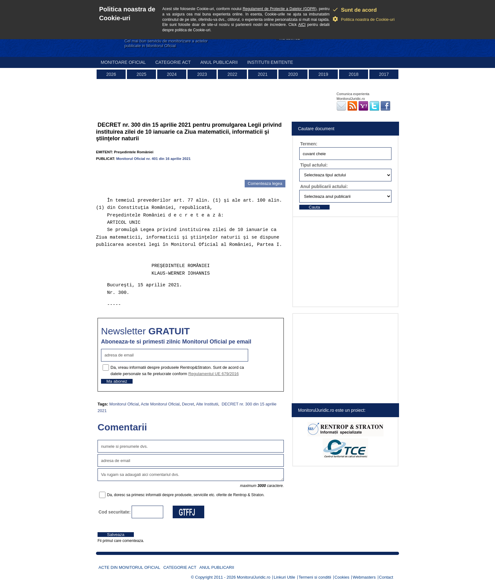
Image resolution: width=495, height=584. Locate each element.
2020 (293, 74)
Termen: (308, 143)
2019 (323, 74)
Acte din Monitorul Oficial (129, 567)
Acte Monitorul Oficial (160, 404)
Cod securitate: (114, 511)
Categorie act (173, 62)
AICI (302, 24)
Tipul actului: (314, 164)
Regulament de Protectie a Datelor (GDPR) (280, 9)
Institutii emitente (270, 62)
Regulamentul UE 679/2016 (213, 373)
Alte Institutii (207, 404)
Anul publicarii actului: (324, 186)
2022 (232, 74)
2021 (262, 74)
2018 (353, 74)
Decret (188, 404)
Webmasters (364, 577)
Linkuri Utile (284, 577)
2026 (111, 74)
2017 (384, 74)
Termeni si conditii (315, 577)
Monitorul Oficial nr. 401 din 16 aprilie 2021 (153, 158)
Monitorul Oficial (124, 404)
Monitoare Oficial (123, 62)
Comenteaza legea (265, 183)
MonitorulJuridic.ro (253, 577)
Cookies (342, 577)
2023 (202, 74)
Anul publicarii (219, 62)
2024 (171, 74)
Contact (386, 577)
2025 (141, 74)
